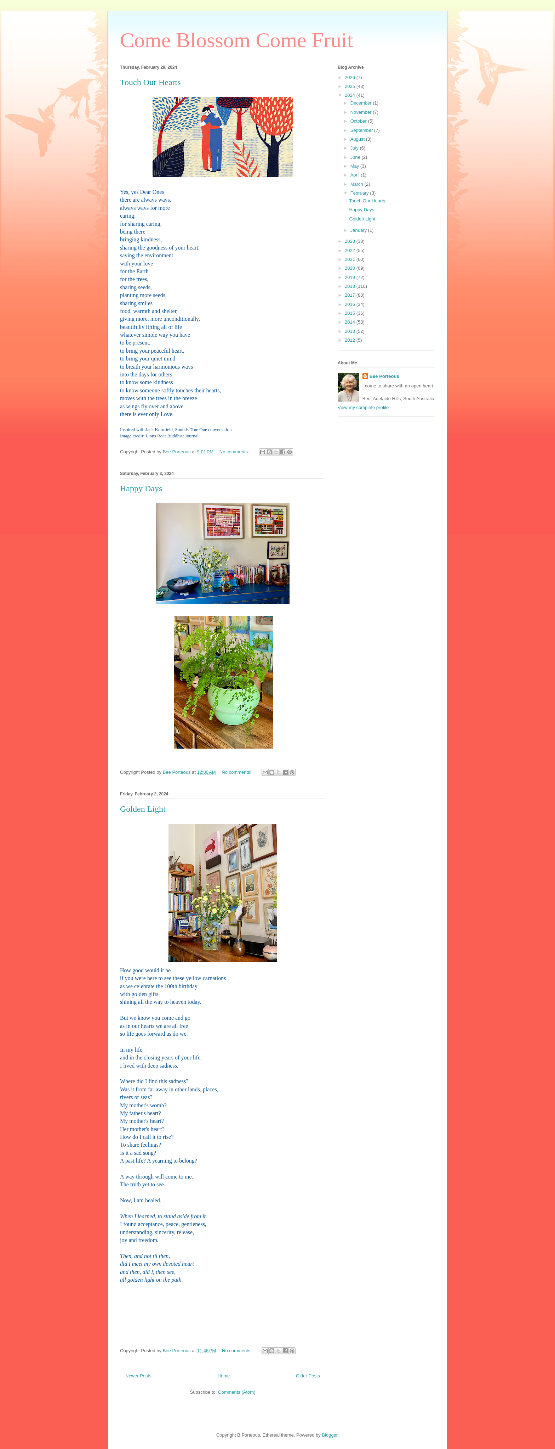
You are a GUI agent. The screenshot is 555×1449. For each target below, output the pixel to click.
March (357, 184)
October (359, 121)
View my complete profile (363, 407)
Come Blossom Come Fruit (236, 40)
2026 (350, 77)
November (361, 112)
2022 (350, 250)
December (361, 103)
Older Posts (308, 1375)
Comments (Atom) (236, 1392)
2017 (350, 295)
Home (224, 1375)
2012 (350, 340)
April (355, 175)
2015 (350, 313)
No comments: (234, 451)
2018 (350, 286)
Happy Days (141, 488)
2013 (350, 331)
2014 (350, 322)
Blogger (329, 1435)
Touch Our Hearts (150, 82)
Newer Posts (138, 1375)
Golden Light (143, 808)
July (355, 148)
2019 (350, 277)
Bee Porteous (384, 376)
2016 (350, 304)
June (356, 157)
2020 (350, 268)
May (355, 166)
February (360, 193)
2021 (350, 259)
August (358, 139)
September (362, 130)
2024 (350, 95)
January (359, 230)
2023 (350, 241)
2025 (350, 86)
